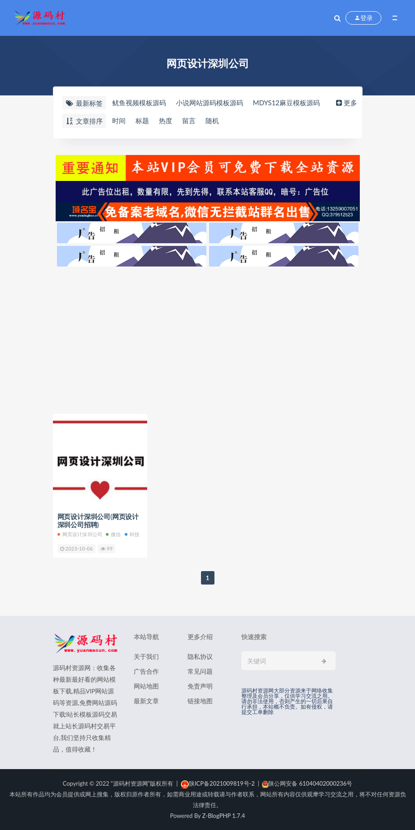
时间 (119, 120)
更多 (345, 103)
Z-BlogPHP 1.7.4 (223, 815)
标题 (142, 120)
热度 (165, 120)
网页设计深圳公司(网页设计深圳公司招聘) (98, 520)
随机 (212, 120)
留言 (189, 120)
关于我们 (146, 656)
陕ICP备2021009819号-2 (218, 783)
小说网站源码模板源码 (209, 103)
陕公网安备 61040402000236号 (307, 783)
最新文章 (146, 701)
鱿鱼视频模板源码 (139, 103)
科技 (132, 534)
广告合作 (146, 671)
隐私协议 (200, 656)
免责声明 (200, 686)
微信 (113, 534)
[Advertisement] (208, 337)
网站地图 (146, 686)
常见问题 (200, 671)
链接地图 (200, 701)
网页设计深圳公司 (80, 534)
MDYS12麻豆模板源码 (286, 103)
